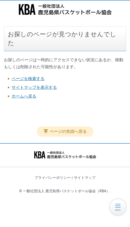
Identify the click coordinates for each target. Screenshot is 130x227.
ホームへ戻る (24, 96)
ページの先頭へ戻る (68, 131)
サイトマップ (85, 178)
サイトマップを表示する (34, 87)
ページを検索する (28, 78)
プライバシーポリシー (52, 178)
